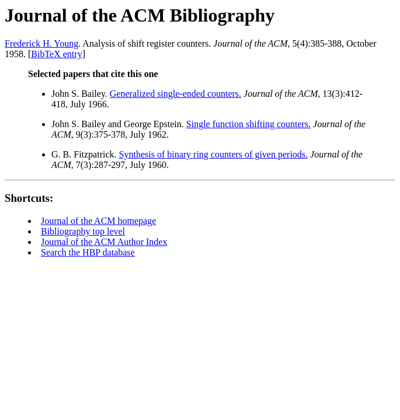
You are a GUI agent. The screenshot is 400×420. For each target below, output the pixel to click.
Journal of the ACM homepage (98, 221)
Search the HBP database (88, 252)
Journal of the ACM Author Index (104, 242)
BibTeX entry (56, 54)
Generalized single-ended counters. (175, 94)
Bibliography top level (83, 231)
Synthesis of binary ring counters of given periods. (213, 154)
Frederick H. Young (41, 43)
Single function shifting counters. (248, 124)
